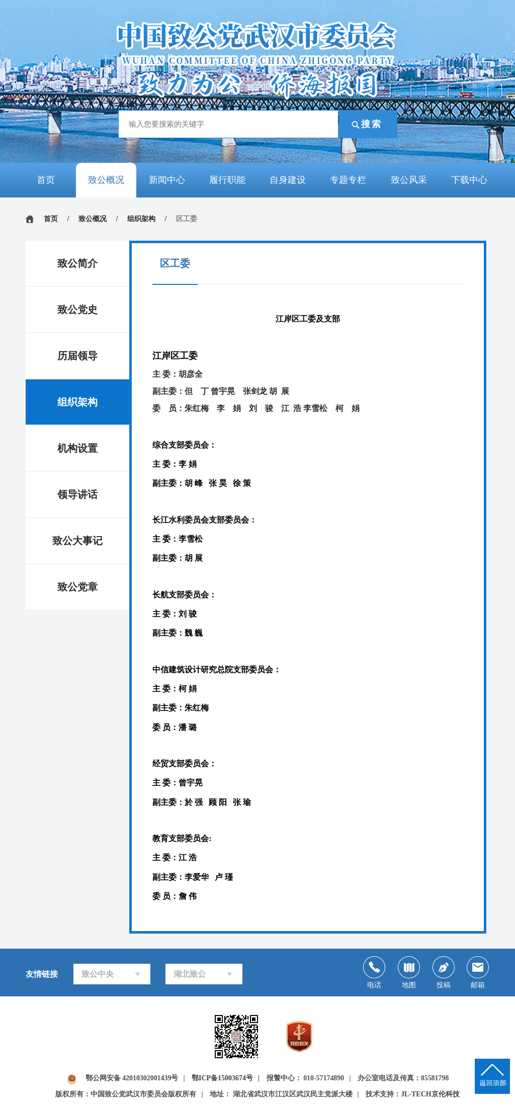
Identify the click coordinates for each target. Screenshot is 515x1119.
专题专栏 (348, 180)
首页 (46, 180)
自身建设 (288, 180)
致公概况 (106, 180)
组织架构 (141, 219)
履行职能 (227, 180)
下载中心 (469, 180)
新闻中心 (167, 180)
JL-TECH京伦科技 (430, 1095)
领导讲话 (77, 494)
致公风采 (409, 180)
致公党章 (77, 586)
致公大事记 (77, 540)
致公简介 (77, 263)
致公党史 (77, 309)
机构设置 (77, 448)
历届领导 (77, 355)
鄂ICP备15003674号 (222, 1079)
